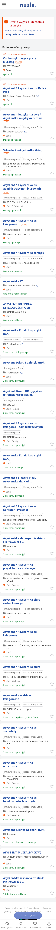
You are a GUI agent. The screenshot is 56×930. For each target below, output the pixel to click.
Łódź (8, 99)
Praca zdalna (33, 908)
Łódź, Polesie (12, 408)
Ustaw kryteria (28, 915)
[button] (51, 73)
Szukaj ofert (21, 925)
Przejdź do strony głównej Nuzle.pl (23, 30)
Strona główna (7, 925)
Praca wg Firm (21, 911)
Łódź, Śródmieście (15, 206)
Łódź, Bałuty (12, 440)
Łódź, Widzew (13, 680)
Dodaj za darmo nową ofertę (19, 34)
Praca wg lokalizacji (14, 908)
